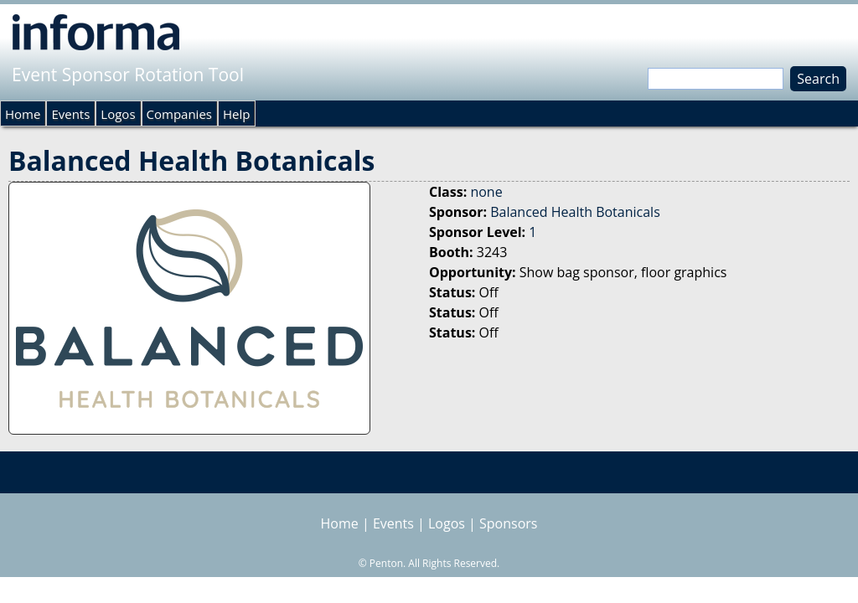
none (486, 192)
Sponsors (508, 523)
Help (236, 114)
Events (70, 114)
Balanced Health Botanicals (575, 212)
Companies (179, 114)
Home (22, 114)
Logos (118, 114)
